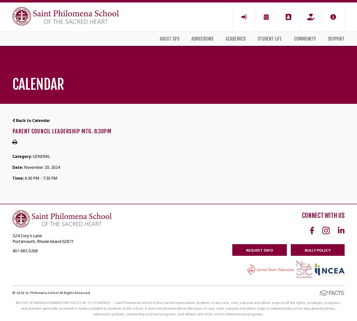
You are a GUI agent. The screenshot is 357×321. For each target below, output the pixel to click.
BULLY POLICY (317, 250)
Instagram (326, 230)
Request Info (259, 250)
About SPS (169, 39)
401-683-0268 (25, 251)
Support (336, 39)
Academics (236, 39)
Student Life (270, 39)
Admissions (202, 39)
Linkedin (341, 230)
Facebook (312, 230)
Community (305, 39)
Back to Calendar (31, 120)
